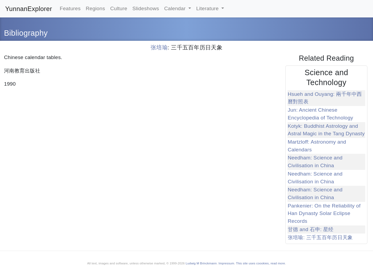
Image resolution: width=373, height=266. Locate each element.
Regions (95, 8)
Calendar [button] (175, 8)
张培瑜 (159, 47)
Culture (118, 8)
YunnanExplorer (28, 8)
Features (70, 8)
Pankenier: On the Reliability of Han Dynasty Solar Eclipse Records (324, 213)
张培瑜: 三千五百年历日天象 (320, 237)
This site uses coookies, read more (260, 263)
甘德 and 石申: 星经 (311, 229)
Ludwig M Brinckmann (201, 263)
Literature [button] (208, 8)
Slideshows (145, 8)
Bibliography (26, 33)
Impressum (226, 263)
